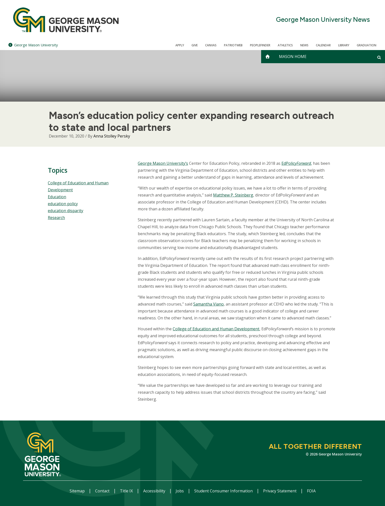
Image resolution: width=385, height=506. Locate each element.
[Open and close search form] (379, 57)
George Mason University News (323, 20)
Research (56, 217)
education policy (63, 203)
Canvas (211, 45)
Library (343, 45)
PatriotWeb (233, 45)
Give (195, 45)
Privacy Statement (280, 491)
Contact (102, 491)
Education (57, 196)
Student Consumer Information (224, 491)
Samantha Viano (208, 304)
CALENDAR (323, 45)
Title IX (127, 491)
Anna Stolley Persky (111, 136)
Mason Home (292, 56)
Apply (179, 45)
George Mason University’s (163, 163)
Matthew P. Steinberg (233, 195)
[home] (267, 56)
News (304, 45)
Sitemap (78, 491)
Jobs (180, 491)
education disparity (65, 210)
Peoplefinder (260, 45)
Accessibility (154, 491)
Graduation (366, 45)
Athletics (285, 45)
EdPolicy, (296, 163)
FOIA (311, 491)
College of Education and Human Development (216, 329)
